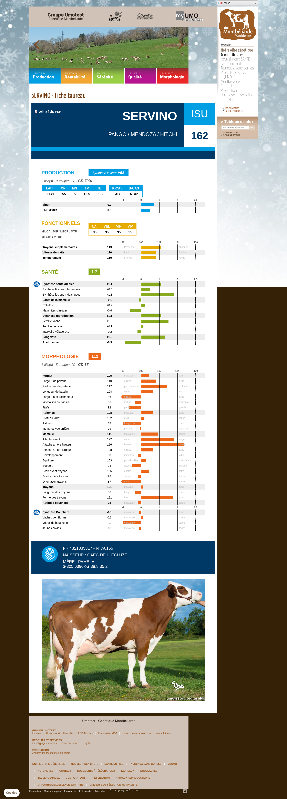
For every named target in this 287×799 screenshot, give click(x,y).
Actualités (45, 770)
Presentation (100, 777)
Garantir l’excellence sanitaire (60, 784)
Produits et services (235, 73)
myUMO (226, 77)
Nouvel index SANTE (235, 59)
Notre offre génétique (237, 50)
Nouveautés (230, 132)
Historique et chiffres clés (59, 733)
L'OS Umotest (85, 733)
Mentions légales (52, 791)
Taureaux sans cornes (237, 68)
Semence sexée (70, 743)
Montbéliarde (230, 82)
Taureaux (127, 770)
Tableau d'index (49, 777)
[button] (12, 793)
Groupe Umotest (66, 16)
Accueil (226, 44)
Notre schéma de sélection (136, 733)
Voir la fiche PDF (50, 111)
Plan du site (70, 791)
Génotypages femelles (44, 743)
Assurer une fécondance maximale (51, 753)
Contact (226, 86)
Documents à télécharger (96, 770)
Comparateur (234, 135)
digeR (87, 743)
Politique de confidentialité (92, 791)
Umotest (37, 733)
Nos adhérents (163, 733)
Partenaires (35, 791)
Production (229, 91)
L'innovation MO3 (107, 733)
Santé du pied (231, 64)
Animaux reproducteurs (133, 777)
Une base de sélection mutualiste (113, 784)
